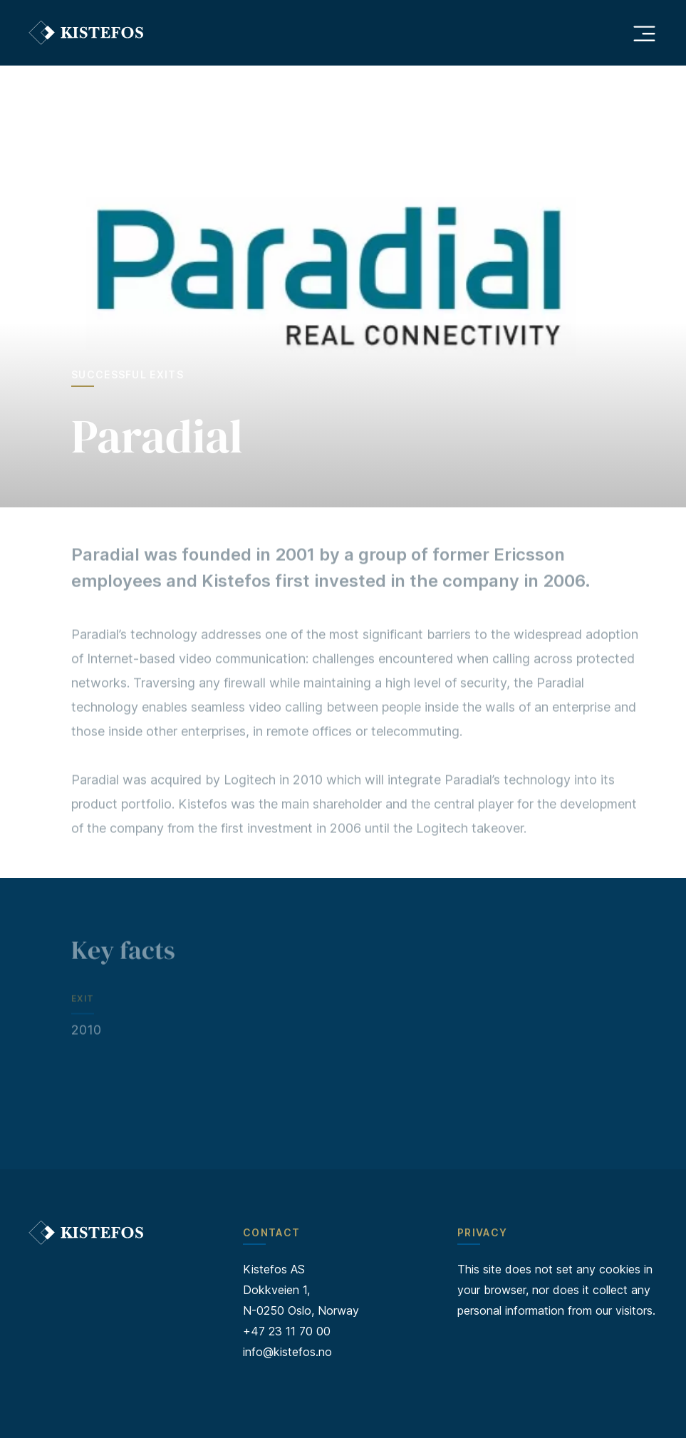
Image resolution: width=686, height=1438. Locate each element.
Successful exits (127, 374)
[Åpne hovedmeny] (644, 33)
